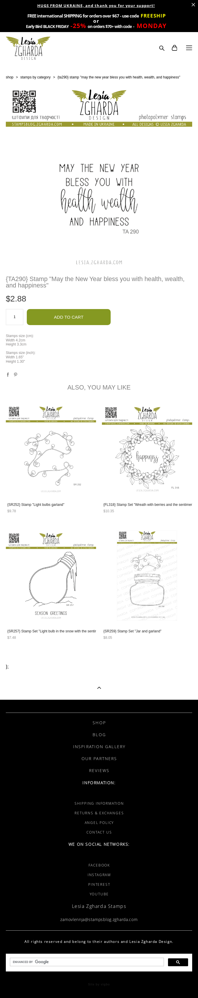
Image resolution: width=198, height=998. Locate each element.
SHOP (99, 722)
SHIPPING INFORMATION (99, 803)
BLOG (99, 734)
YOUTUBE (99, 894)
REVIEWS (99, 770)
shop (9, 77)
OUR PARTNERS (99, 758)
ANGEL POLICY (99, 822)
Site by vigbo (99, 984)
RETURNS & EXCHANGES (99, 813)
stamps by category (35, 77)
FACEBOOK (99, 865)
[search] (86, 962)
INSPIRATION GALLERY (99, 746)
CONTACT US (99, 832)
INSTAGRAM (99, 874)
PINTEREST (99, 884)
